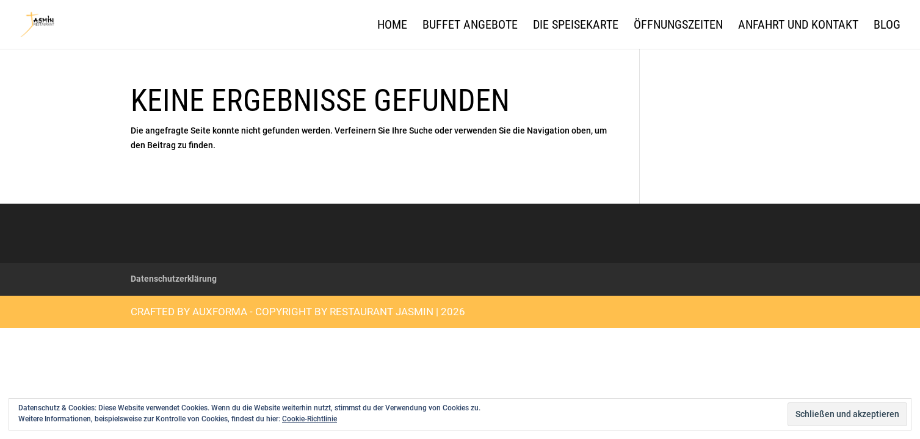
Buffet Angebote (470, 26)
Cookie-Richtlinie (309, 419)
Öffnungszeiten (678, 26)
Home (392, 26)
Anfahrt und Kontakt (798, 26)
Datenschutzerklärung (174, 279)
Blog (887, 26)
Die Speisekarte (575, 26)
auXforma (219, 311)
